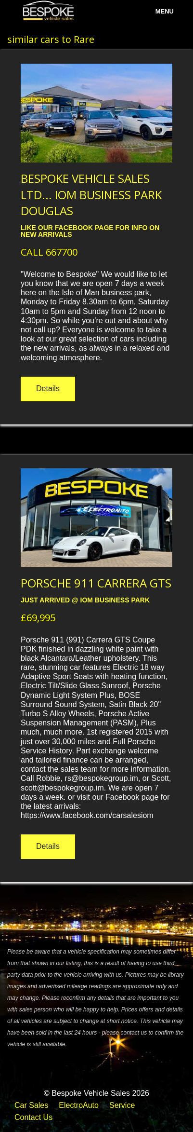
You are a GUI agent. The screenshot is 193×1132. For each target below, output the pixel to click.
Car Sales (31, 1105)
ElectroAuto (79, 1105)
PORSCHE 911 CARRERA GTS (96, 583)
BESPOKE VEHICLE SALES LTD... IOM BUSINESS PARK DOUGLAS (91, 194)
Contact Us (33, 1117)
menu (164, 11)
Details (48, 388)
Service (122, 1105)
